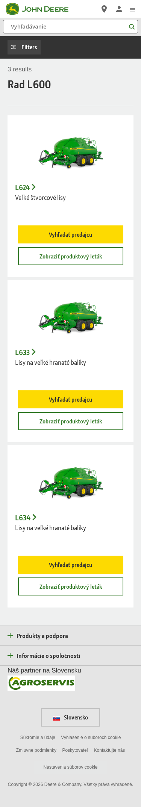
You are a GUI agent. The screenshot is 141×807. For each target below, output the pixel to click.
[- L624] (70, 150)
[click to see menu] (132, 9)
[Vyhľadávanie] (70, 26)
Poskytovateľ (75, 750)
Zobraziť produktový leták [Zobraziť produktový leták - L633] (70, 421)
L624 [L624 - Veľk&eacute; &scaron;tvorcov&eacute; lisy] (22, 187)
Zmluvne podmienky (36, 750)
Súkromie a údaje (37, 737)
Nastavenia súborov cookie (70, 767)
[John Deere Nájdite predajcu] (104, 9)
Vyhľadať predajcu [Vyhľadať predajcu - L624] (70, 234)
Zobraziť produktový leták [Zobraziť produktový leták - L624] (70, 256)
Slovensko (70, 717)
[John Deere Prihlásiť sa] (119, 9)
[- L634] (70, 480)
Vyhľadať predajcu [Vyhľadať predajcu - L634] (70, 564)
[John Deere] (41, 9)
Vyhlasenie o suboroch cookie (91, 737)
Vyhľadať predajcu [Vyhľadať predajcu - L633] (70, 399)
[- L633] (70, 315)
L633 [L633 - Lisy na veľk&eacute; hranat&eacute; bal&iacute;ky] (22, 352)
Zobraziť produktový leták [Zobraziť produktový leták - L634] (70, 586)
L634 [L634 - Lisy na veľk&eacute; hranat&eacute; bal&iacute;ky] (22, 517)
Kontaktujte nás (109, 750)
